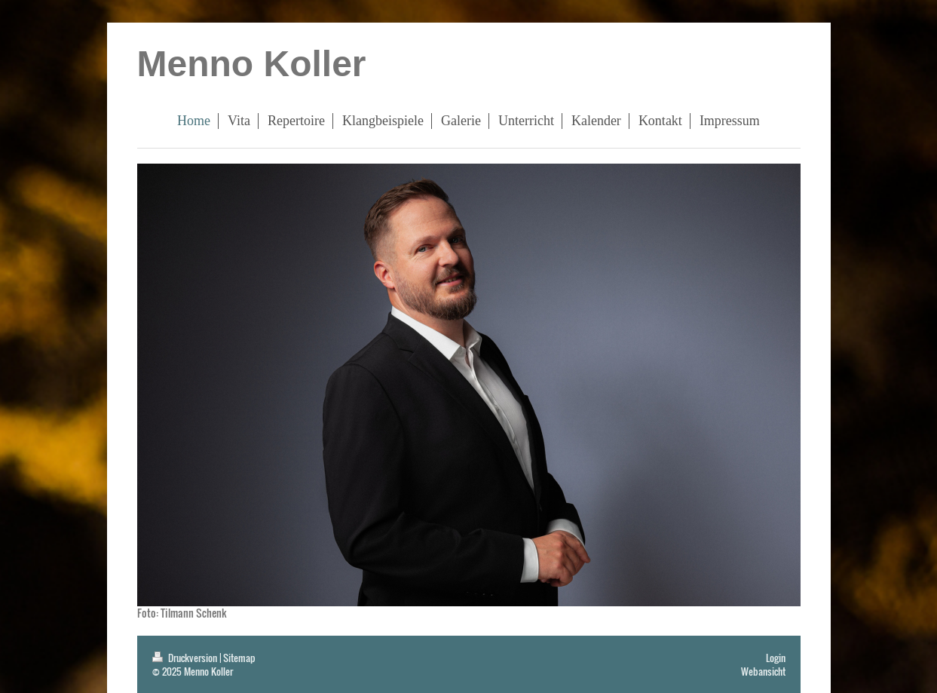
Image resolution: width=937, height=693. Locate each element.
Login (775, 657)
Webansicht (763, 671)
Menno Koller (251, 64)
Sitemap (239, 657)
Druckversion (185, 657)
